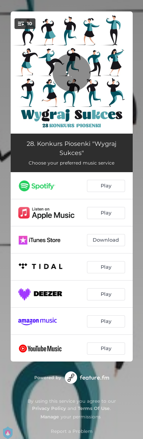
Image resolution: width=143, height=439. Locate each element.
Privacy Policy (49, 408)
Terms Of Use (94, 408)
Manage (49, 417)
